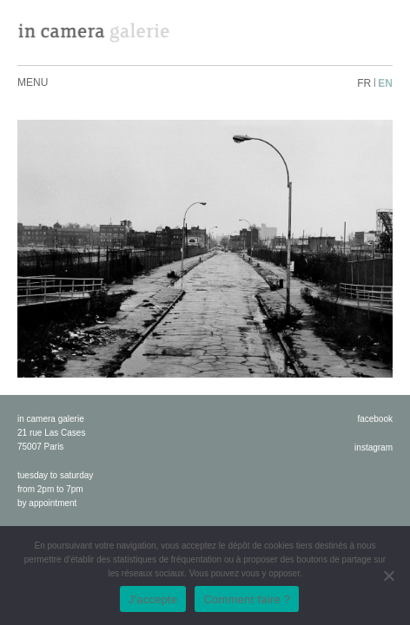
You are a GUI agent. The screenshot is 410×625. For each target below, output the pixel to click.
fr (364, 83)
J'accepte (153, 599)
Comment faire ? (246, 599)
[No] (388, 575)
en (385, 83)
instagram (373, 447)
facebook (375, 419)
